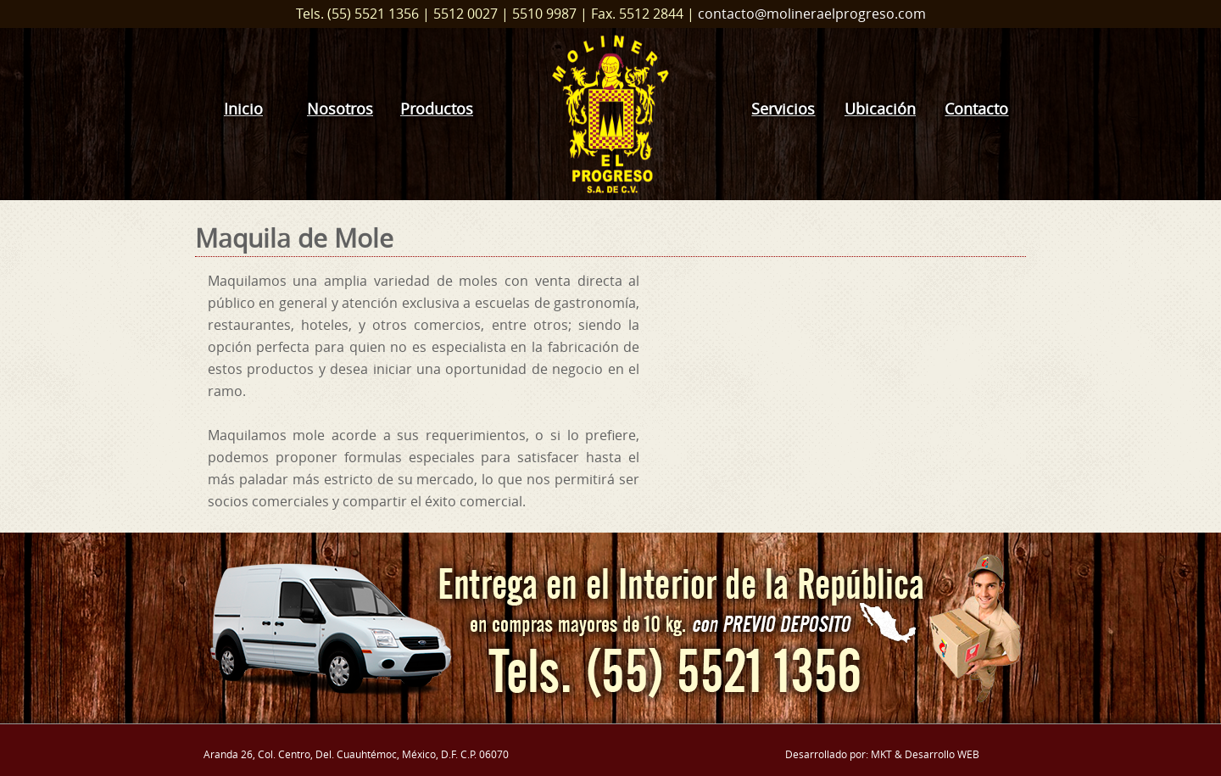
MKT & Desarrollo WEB (925, 754)
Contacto (976, 109)
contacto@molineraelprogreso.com (812, 13)
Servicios (783, 109)
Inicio (243, 109)
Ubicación (880, 109)
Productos (436, 109)
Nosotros (340, 109)
